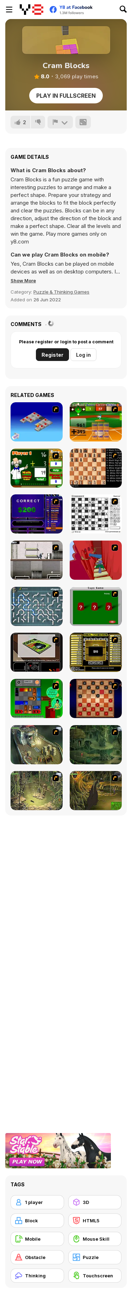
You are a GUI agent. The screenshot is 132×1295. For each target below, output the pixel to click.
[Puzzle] (95, 1257)
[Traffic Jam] (37, 698)
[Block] (37, 1220)
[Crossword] (96, 514)
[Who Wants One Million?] (37, 514)
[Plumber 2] (37, 606)
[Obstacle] (37, 1257)
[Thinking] (37, 1276)
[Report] (60, 122)
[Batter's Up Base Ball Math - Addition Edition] (96, 421)
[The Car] (37, 652)
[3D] (95, 1202)
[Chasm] (96, 560)
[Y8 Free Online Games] (31, 9)
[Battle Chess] (96, 468)
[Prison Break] (37, 560)
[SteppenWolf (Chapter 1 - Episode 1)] (37, 744)
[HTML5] (95, 1220)
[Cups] (96, 606)
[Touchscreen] (95, 1276)
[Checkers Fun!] (96, 698)
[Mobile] (37, 1239)
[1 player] (37, 1202)
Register (52, 355)
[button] (23, 280)
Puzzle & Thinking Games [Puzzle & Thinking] (61, 292)
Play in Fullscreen (66, 95)
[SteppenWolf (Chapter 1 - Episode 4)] (96, 790)
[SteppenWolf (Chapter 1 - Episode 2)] (96, 744)
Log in (83, 355)
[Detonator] (37, 421)
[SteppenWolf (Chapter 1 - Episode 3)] (37, 790)
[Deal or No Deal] (96, 652)
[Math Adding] (37, 468)
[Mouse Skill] (95, 1239)
